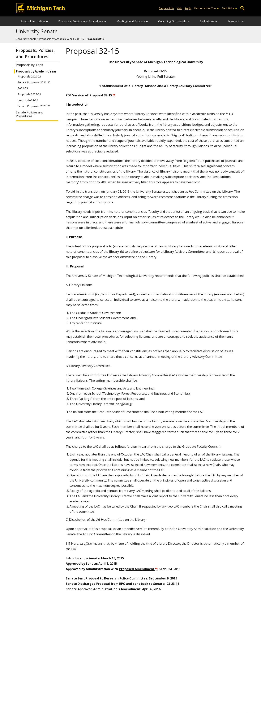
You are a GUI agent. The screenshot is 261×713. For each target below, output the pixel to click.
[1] (130, 404)
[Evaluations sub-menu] (216, 21)
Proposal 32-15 (101, 95)
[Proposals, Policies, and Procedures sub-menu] (105, 21)
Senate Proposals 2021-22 (34, 82)
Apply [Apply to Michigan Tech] (188, 8)
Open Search (242, 8)
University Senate (37, 31)
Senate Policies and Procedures (29, 114)
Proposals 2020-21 (29, 76)
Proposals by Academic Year (55, 39)
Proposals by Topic (29, 65)
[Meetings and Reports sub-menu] (147, 21)
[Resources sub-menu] (242, 21)
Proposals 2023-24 (29, 94)
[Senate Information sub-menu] (47, 21)
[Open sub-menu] (218, 8)
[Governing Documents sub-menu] (188, 21)
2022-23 (23, 88)
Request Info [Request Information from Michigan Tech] (166, 8)
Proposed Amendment (137, 569)
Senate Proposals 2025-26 (34, 106)
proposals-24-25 (28, 100)
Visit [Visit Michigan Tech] (179, 8)
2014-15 (79, 39)
